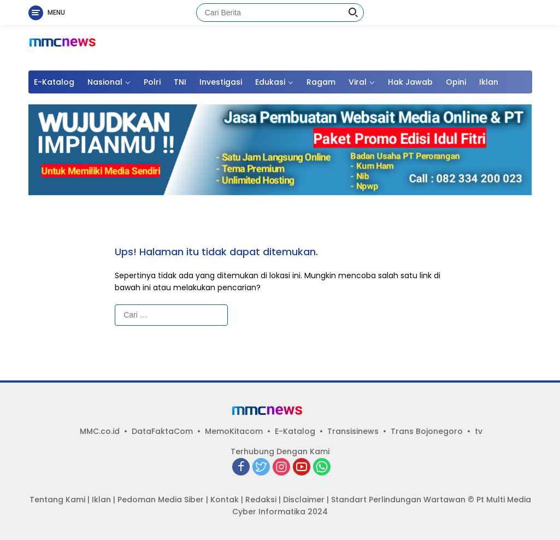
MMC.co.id (100, 431)
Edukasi (270, 82)
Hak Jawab (410, 82)
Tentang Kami (57, 499)
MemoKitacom (234, 431)
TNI (180, 82)
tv (478, 431)
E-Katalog (54, 82)
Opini (456, 82)
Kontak (224, 499)
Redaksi (260, 499)
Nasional (104, 82)
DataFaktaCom (162, 431)
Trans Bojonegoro (427, 431)
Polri (152, 82)
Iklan (488, 82)
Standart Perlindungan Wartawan (398, 499)
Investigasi (220, 82)
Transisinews (353, 431)
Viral (358, 82)
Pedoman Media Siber (160, 499)
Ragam (320, 82)
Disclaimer (304, 499)
